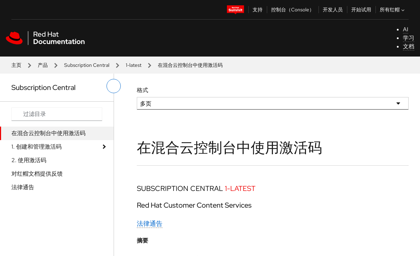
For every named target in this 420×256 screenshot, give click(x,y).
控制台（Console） (292, 9)
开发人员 (333, 9)
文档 (408, 46)
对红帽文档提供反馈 (37, 173)
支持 (258, 9)
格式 (142, 90)
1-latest (133, 65)
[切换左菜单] (114, 86)
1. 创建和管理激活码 (36, 146)
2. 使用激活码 (28, 160)
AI (405, 29)
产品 (43, 65)
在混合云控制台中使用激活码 (48, 133)
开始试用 (361, 9)
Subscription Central (86, 65)
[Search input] (56, 114)
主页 (16, 65)
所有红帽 (393, 9)
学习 (408, 38)
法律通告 (22, 187)
